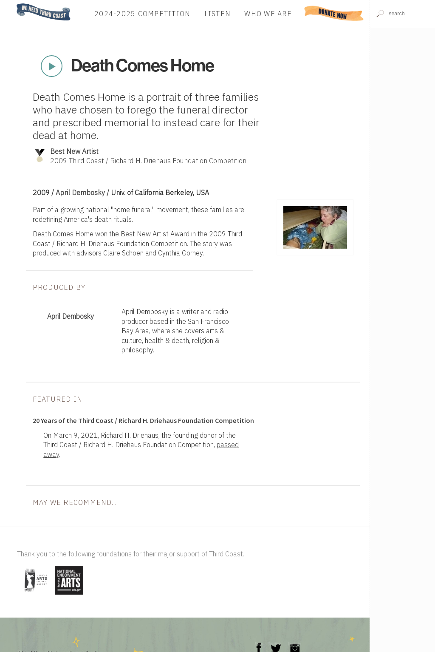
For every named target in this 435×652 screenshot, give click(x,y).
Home (14, 4)
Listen (217, 13)
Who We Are (268, 13)
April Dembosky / (83, 192)
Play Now (51, 66)
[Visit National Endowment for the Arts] (69, 595)
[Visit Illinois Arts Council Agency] (35, 595)
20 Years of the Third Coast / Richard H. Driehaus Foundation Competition (143, 420)
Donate (334, 13)
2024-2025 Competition (142, 13)
